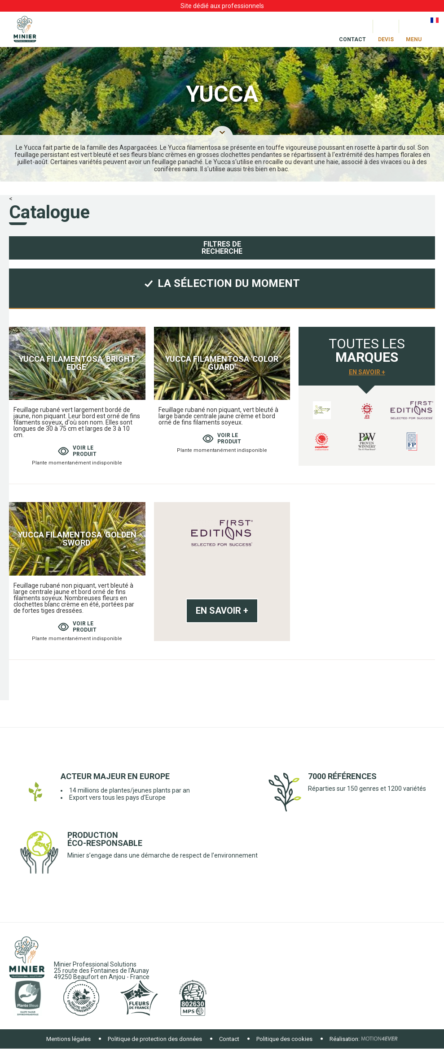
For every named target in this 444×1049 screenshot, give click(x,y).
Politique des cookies (284, 1039)
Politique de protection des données (155, 1039)
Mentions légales (68, 1039)
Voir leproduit (77, 451)
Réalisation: (345, 1039)
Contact (229, 1039)
